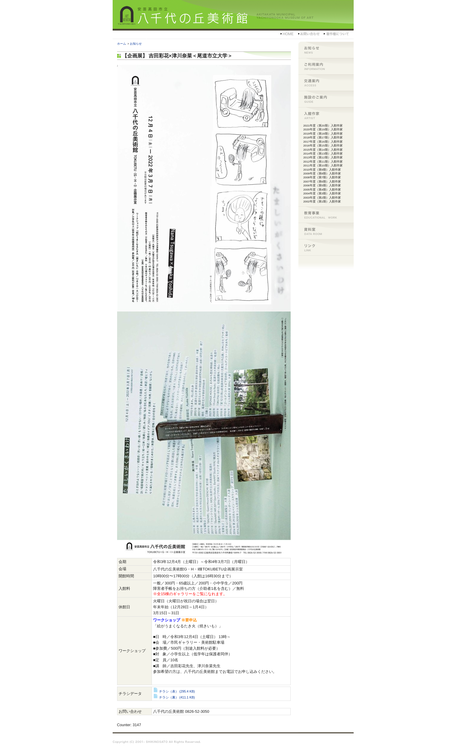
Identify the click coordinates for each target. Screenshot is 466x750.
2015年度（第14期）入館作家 (323, 149)
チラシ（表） (174, 691)
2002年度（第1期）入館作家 (322, 201)
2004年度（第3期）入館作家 (322, 193)
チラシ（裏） (174, 697)
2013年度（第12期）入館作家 (323, 157)
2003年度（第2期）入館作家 (322, 197)
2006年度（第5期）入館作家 (322, 185)
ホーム (121, 43)
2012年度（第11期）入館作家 (323, 161)
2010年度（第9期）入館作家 (322, 169)
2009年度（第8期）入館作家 (322, 173)
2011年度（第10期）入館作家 (323, 165)
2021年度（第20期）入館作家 (323, 125)
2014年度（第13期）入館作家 (323, 153)
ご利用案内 (326, 66)
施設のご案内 (326, 99)
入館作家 (326, 115)
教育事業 (326, 214)
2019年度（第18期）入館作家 (323, 133)
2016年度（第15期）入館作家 (323, 145)
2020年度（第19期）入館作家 (323, 129)
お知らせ (136, 43)
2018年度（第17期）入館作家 (323, 137)
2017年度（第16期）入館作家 (323, 141)
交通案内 (326, 82)
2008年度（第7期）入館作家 (322, 177)
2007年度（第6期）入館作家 (322, 181)
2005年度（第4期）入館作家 (322, 189)
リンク (326, 247)
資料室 (326, 231)
